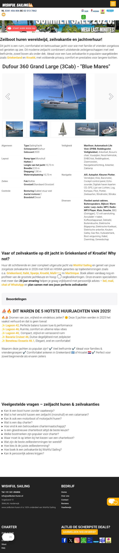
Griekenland (15, 57)
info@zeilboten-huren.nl (12, 496)
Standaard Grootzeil (39, 184)
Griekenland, (14, 273)
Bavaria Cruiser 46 (17, 337)
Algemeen (7, 145)
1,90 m (32, 171)
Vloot (4, 544)
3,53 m (32, 168)
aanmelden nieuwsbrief (79, 532)
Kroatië (30, 57)
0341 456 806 (12, 10)
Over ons (65, 496)
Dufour (34, 149)
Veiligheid (67, 145)
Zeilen (5, 181)
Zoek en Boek (8, 533)
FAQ (3, 548)
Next (110, 96)
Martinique (72, 273)
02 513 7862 (30, 10)
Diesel (32, 197)
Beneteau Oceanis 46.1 (20, 341)
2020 (31, 152)
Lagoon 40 (12, 333)
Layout (5, 158)
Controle (6, 191)
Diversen (66, 200)
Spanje (34, 273)
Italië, (26, 273)
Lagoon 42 (12, 325)
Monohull (34, 158)
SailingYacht (33, 145)
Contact (64, 500)
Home (64, 492)
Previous (9, 96)
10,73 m (39, 165)
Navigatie (66, 174)
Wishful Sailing (82, 265)
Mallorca (55, 273)
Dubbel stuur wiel (38, 191)
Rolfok (29, 181)
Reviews (65, 503)
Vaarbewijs (66, 507)
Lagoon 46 (12, 329)
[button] (2, 308)
